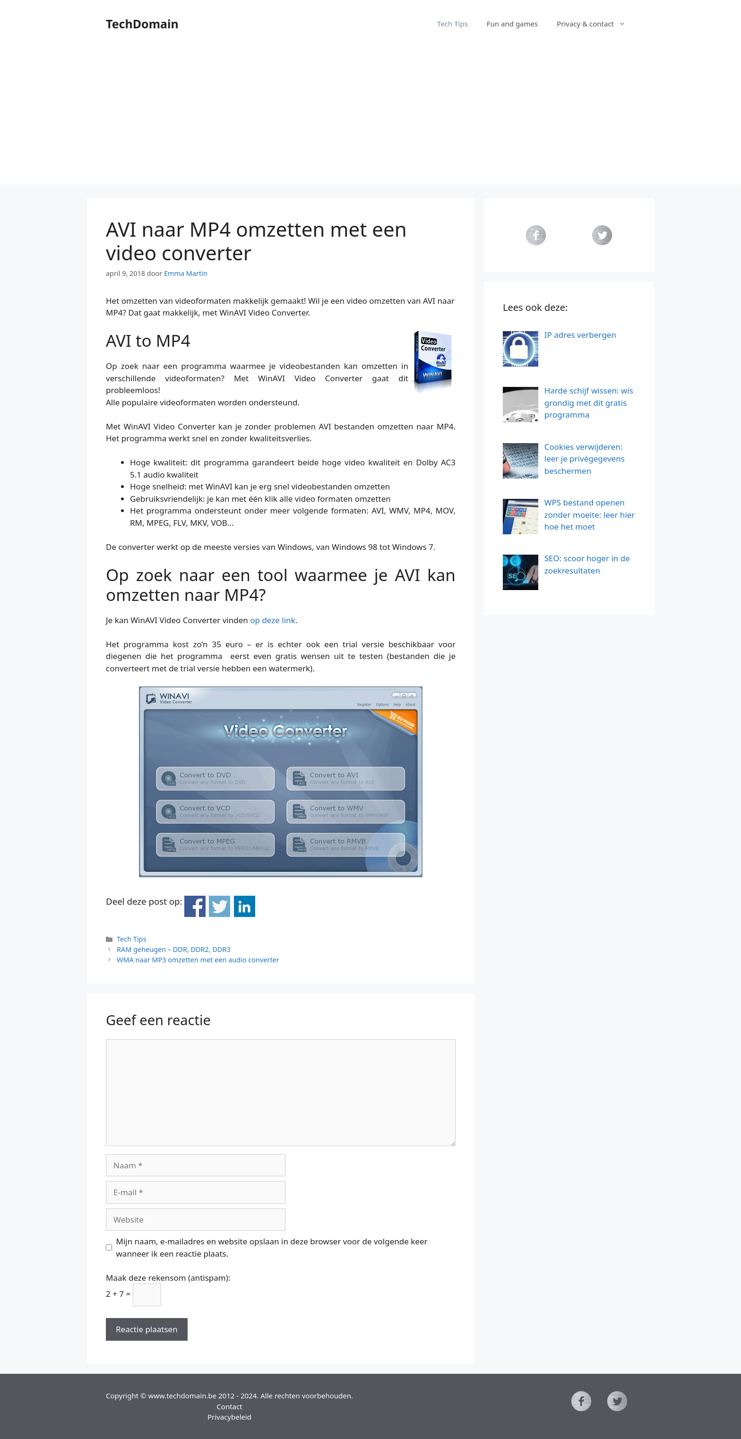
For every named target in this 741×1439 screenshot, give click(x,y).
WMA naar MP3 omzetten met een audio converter (198, 959)
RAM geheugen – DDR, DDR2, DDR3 (174, 949)
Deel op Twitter (219, 906)
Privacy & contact (596, 23)
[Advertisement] (370, 118)
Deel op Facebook (195, 906)
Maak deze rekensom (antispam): (168, 1277)
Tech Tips (452, 23)
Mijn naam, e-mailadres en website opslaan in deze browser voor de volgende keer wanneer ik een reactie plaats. (272, 1247)
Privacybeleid (229, 1417)
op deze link (272, 620)
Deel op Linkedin (244, 906)
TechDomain (142, 24)
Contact (229, 1406)
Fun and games (512, 23)
